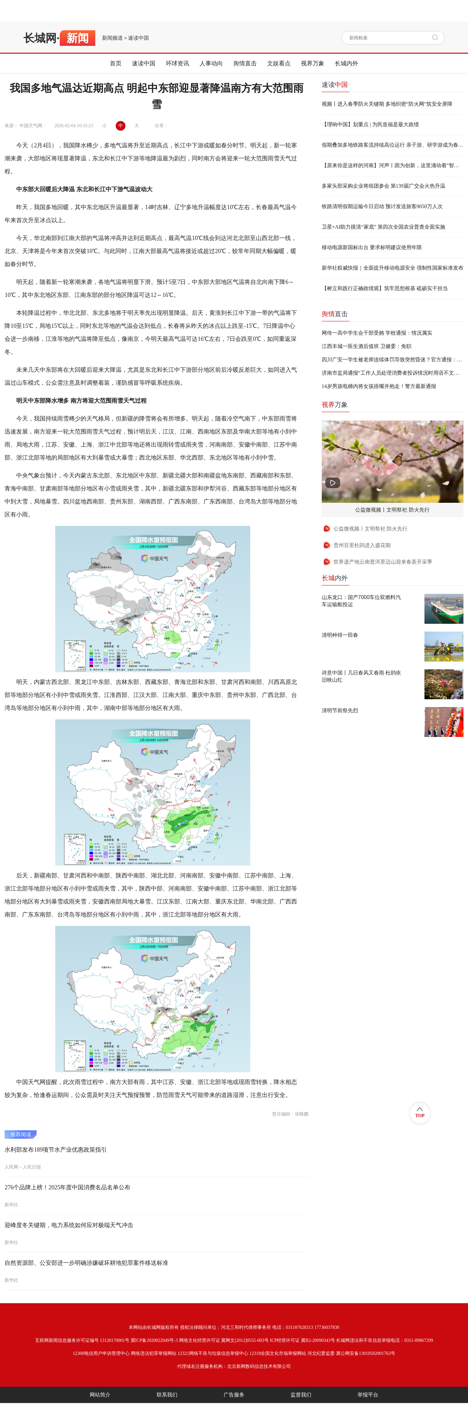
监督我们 (301, 1394)
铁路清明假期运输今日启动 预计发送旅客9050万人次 (382, 206)
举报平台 (368, 1394)
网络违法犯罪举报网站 (153, 1353)
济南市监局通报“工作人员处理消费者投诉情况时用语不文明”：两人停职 (392, 373)
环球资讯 (177, 63)
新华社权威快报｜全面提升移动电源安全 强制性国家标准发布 (392, 268)
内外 (335, 578)
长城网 (40, 38)
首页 (116, 63)
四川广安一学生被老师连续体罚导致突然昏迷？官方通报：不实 (392, 359)
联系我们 (167, 1394)
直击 (335, 313)
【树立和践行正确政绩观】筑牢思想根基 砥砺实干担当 (385, 288)
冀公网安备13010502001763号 (365, 1353)
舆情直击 (245, 63)
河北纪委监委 (321, 1353)
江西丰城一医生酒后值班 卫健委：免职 (366, 346)
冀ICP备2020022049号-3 (154, 1340)
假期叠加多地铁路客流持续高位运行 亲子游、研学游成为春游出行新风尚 (392, 145)
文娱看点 (279, 63)
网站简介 (100, 1394)
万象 (335, 404)
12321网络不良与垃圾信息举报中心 (213, 1353)
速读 (335, 84)
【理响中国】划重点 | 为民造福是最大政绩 (370, 124)
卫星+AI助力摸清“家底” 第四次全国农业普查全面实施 (383, 227)
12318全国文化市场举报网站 (277, 1353)
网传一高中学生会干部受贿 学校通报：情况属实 (377, 333)
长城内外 (346, 63)
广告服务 (234, 1394)
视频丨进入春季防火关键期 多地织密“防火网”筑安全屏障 (387, 104)
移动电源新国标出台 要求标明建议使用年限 (372, 247)
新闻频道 (112, 38)
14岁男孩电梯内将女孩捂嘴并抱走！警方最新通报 (379, 386)
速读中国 (138, 38)
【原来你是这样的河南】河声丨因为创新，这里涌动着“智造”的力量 (392, 165)
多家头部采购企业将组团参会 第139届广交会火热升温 (383, 186)
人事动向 (211, 63)
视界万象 (312, 63)
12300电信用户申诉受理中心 (101, 1353)
